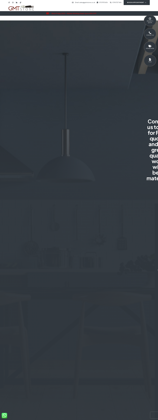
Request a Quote (150, 21)
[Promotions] (150, 46)
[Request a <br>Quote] (150, 19)
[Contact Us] (150, 33)
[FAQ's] (150, 59)
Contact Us (150, 35)
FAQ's (150, 62)
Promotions (150, 48)
